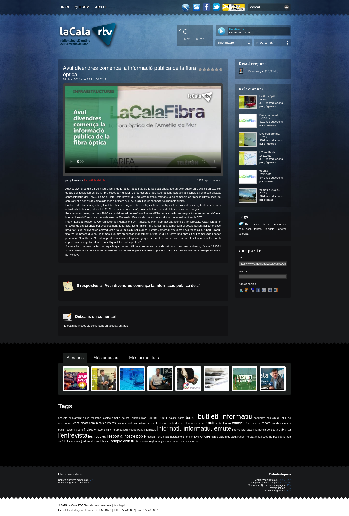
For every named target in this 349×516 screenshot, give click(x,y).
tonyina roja (164, 441)
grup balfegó (120, 429)
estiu (283, 423)
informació (150, 429)
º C (183, 31)
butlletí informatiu (225, 416)
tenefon (282, 228)
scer (107, 441)
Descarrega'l (256, 71)
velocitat (243, 233)
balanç (172, 417)
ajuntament (75, 417)
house (132, 429)
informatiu (169, 428)
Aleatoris (75, 357)
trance (175, 441)
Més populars (106, 357)
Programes (264, 42)
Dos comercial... (269, 115)
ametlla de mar (121, 417)
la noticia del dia (265, 429)
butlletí (191, 418)
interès (236, 429)
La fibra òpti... (268, 96)
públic (281, 436)
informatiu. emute (207, 428)
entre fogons (223, 423)
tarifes (258, 228)
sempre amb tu (122, 441)
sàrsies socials (95, 441)
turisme (196, 441)
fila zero (78, 429)
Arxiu (100, 7)
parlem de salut (227, 436)
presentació (279, 224)
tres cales (185, 441)
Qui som (82, 7)
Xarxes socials (247, 284)
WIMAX (264, 171)
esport (266, 423)
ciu (278, 417)
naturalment (177, 436)
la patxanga (283, 429)
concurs (121, 423)
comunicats (80, 423)
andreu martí (139, 417)
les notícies (97, 436)
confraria (132, 423)
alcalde (107, 417)
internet (265, 224)
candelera (259, 417)
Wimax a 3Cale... (269, 189)
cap (269, 417)
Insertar (243, 271)
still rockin (141, 441)
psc (275, 436)
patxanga (255, 436)
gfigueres (270, 106)
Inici (65, 7)
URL (241, 258)
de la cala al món (157, 423)
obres (214, 436)
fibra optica (252, 224)
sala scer (245, 228)
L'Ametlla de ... (268, 152)
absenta (62, 417)
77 (91, 480)
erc (250, 423)
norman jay (191, 436)
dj (176, 423)
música (151, 436)
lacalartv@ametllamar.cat (82, 510)
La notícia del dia (94, 180)
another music (158, 418)
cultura (142, 423)
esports (274, 423)
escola (257, 423)
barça (181, 417)
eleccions (190, 423)
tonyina (153, 441)
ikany (140, 429)
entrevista (239, 423)
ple (270, 436)
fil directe (90, 429)
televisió (269, 228)
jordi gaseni (247, 429)
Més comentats (144, 357)
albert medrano (92, 417)
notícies (204, 436)
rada (288, 436)
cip (274, 417)
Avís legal (119, 505)
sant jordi (81, 441)
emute (210, 423)
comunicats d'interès (102, 423)
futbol (100, 429)
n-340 (159, 436)
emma (200, 423)
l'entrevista (72, 435)
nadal (166, 436)
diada (171, 423)
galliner (108, 429)
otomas (268, 181)
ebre (180, 423)
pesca (264, 436)
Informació (226, 42)
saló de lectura (66, 441)
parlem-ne (243, 436)
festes (69, 429)
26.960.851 (285, 480)
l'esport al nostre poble (126, 436)
